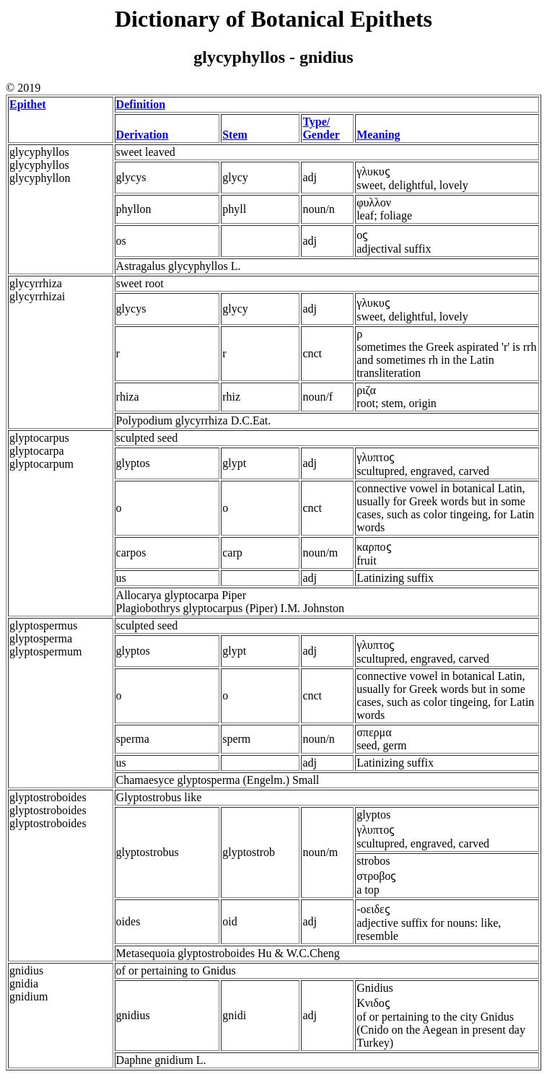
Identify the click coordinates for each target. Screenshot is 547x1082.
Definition (140, 104)
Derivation (142, 134)
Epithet (27, 104)
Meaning (378, 134)
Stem (235, 134)
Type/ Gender (321, 128)
